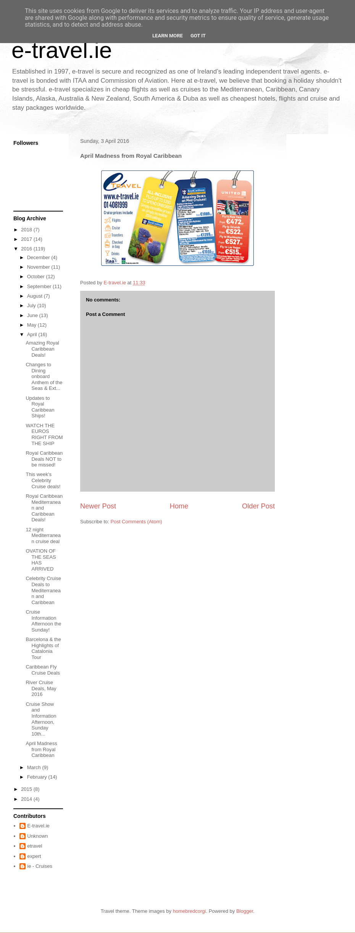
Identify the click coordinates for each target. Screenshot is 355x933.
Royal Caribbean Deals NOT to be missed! (44, 459)
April (33, 334)
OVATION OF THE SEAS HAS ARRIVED (41, 560)
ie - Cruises (39, 866)
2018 (27, 229)
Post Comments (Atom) (136, 521)
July (32, 305)
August (35, 296)
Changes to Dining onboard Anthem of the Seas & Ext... (44, 376)
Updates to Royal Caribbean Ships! (40, 407)
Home (179, 506)
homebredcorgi (189, 911)
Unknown (37, 836)
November (39, 267)
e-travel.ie (61, 50)
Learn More (167, 35)
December (39, 257)
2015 (27, 789)
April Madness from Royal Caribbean (41, 749)
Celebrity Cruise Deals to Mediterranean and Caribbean (43, 590)
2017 (27, 239)
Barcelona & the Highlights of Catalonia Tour (43, 648)
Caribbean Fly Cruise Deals (43, 670)
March (34, 767)
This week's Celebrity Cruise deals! (43, 480)
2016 (27, 249)
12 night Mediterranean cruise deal (43, 535)
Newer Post (98, 506)
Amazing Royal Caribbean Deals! (42, 348)
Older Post (258, 506)
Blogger (244, 911)
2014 (27, 799)
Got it (198, 35)
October (36, 276)
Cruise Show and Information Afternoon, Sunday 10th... (41, 719)
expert (34, 856)
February (37, 777)
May (32, 325)
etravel (34, 846)
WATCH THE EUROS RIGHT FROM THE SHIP (44, 434)
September (40, 286)
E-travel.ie (38, 826)
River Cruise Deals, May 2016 (41, 688)
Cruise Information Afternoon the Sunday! (43, 621)
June (33, 315)
